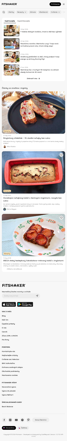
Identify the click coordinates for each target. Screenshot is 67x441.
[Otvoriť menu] (63, 4)
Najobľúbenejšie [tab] (23, 21)
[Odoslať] (37, 296)
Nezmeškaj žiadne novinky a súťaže (16, 292)
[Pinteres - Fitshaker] (28, 420)
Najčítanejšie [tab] (10, 21)
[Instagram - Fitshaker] (10, 420)
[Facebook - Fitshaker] (4, 420)
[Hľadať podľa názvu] (4, 12)
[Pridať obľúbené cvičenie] (17, 27)
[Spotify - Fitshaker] (22, 420)
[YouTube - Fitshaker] (16, 420)
